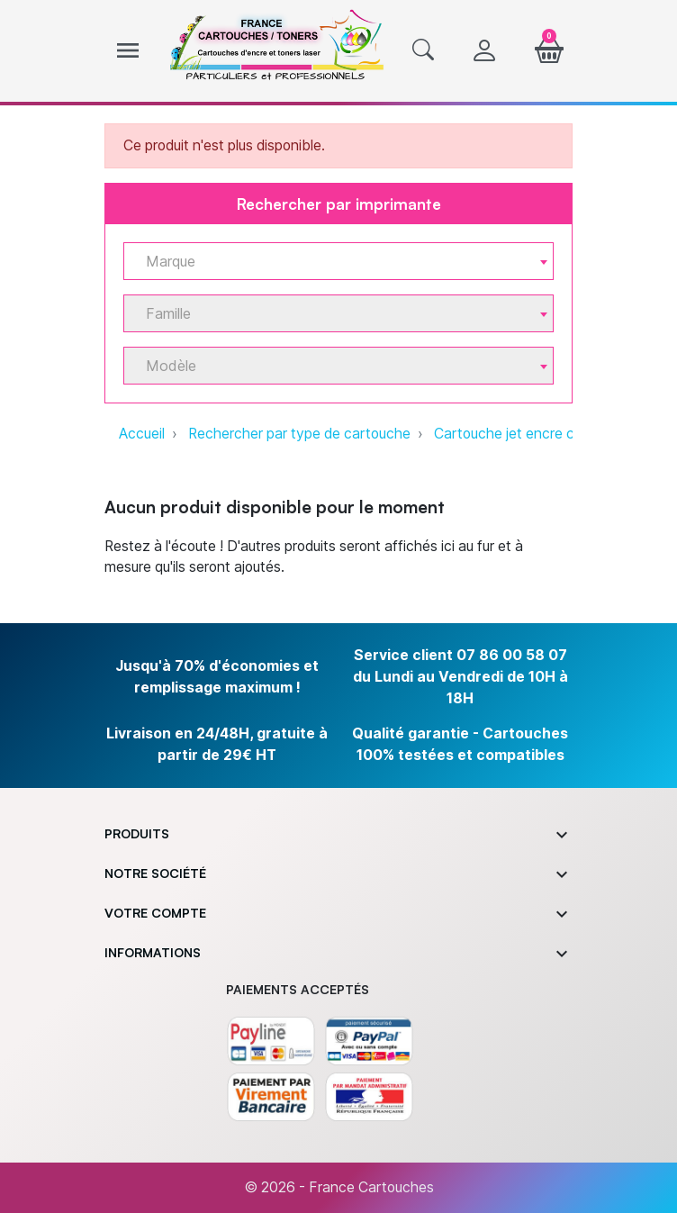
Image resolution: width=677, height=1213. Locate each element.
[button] (423, 51)
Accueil (142, 433)
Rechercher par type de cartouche (299, 433)
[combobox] (338, 261)
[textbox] (331, 261)
